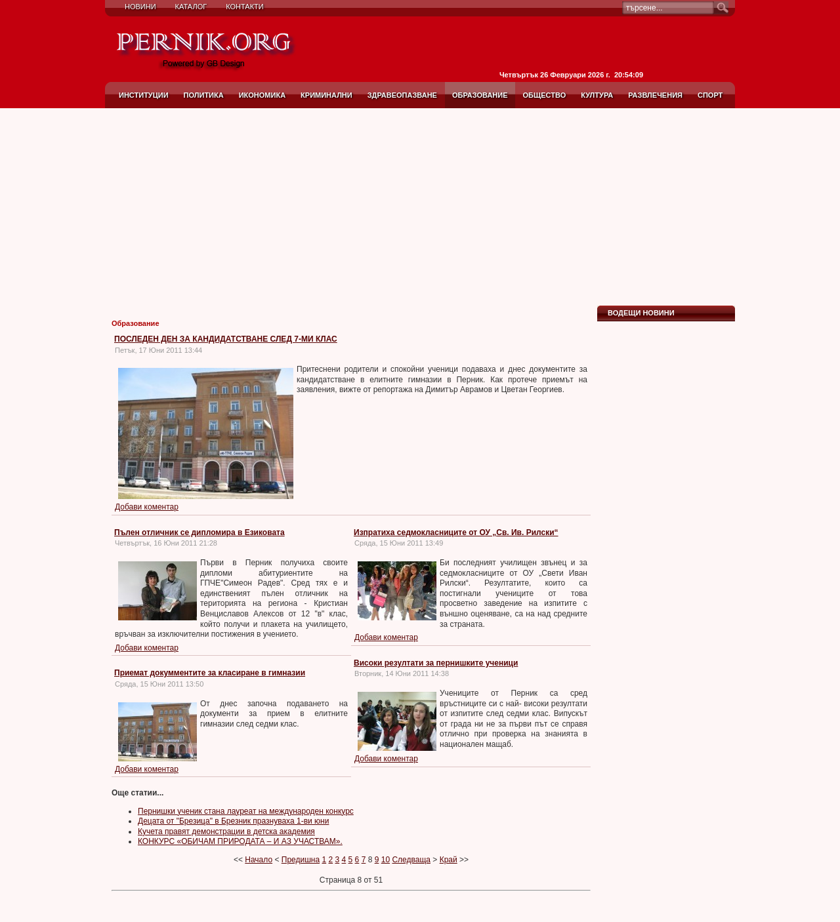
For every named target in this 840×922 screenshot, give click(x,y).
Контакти (245, 6)
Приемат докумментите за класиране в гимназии (209, 672)
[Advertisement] (420, 207)
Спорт (710, 95)
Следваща (411, 859)
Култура (597, 95)
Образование (480, 95)
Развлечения (655, 95)
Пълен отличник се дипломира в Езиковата (199, 532)
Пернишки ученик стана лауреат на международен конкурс (246, 811)
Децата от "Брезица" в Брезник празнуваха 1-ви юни (233, 821)
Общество (544, 95)
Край (448, 859)
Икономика (262, 95)
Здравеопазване (402, 95)
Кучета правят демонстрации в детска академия (226, 831)
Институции (144, 95)
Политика (204, 95)
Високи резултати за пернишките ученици (436, 663)
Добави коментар (146, 506)
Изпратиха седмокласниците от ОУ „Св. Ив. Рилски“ (456, 532)
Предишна (301, 859)
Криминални (326, 95)
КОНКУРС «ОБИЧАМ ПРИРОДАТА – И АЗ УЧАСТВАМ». (240, 841)
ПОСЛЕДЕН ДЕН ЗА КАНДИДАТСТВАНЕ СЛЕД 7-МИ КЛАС (225, 339)
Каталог (191, 6)
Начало (258, 859)
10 (385, 859)
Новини (140, 6)
